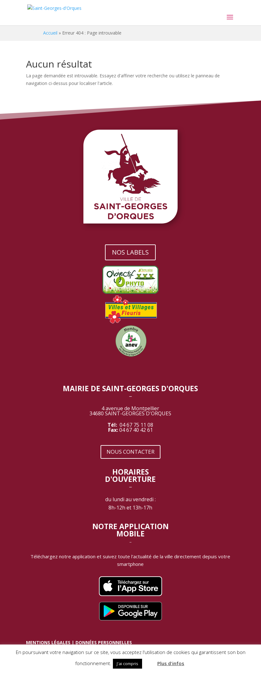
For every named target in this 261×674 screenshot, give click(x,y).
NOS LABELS (130, 252)
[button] (149, 661)
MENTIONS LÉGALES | (50, 642)
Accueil (50, 33)
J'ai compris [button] (127, 663)
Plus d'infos (170, 663)
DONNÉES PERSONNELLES (103, 642)
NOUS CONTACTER (130, 451)
